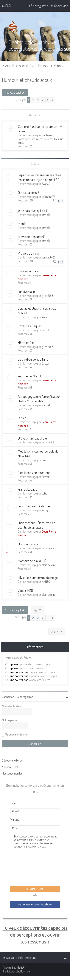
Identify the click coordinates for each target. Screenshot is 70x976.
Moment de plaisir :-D (32, 560)
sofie (44, 493)
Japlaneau (48, 135)
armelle (46, 214)
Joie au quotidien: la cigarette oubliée (37, 310)
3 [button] (38, 100)
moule (22, 223)
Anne (45, 317)
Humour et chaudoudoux (27, 79)
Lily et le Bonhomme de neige (38, 577)
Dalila (45, 460)
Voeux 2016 (25, 590)
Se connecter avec (35, 904)
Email (13, 802)
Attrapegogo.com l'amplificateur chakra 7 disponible (39, 398)
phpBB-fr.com (24, 971)
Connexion (8, 696)
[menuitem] (6, 5)
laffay (45, 510)
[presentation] (38, 867)
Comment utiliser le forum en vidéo (37, 128)
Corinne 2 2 (48, 442)
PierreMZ (47, 476)
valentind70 (48, 196)
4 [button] (42, 100)
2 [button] (33, 100)
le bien (22, 417)
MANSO (46, 581)
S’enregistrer (25, 696)
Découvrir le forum (13, 760)
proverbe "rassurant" (31, 236)
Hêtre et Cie (26, 342)
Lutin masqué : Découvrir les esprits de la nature (36, 524)
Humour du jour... (29, 543)
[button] (52, 100)
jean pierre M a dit (29, 375)
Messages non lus (12, 773)
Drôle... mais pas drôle (32, 438)
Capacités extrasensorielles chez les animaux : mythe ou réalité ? (39, 177)
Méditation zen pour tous (34, 472)
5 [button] (47, 100)
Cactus (45, 363)
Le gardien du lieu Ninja (33, 359)
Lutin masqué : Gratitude (34, 505)
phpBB (21, 968)
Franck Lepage (27, 489)
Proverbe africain (29, 252)
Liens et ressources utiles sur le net (40, 140)
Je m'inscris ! (35, 888)
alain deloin (48, 565)
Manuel (46, 405)
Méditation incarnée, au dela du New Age (38, 453)
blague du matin (28, 271)
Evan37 (46, 183)
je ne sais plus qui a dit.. (33, 210)
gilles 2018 (47, 295)
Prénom (15, 819)
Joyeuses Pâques (30, 325)
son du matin (26, 291)
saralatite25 (48, 257)
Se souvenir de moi (16, 734)
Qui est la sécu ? (28, 192)
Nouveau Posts (11, 767)
